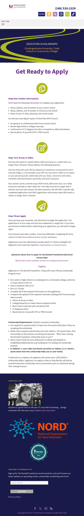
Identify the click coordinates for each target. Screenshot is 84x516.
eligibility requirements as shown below (48, 245)
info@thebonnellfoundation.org (29, 237)
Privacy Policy (14, 497)
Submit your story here (45, 410)
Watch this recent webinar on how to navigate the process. (42, 260)
